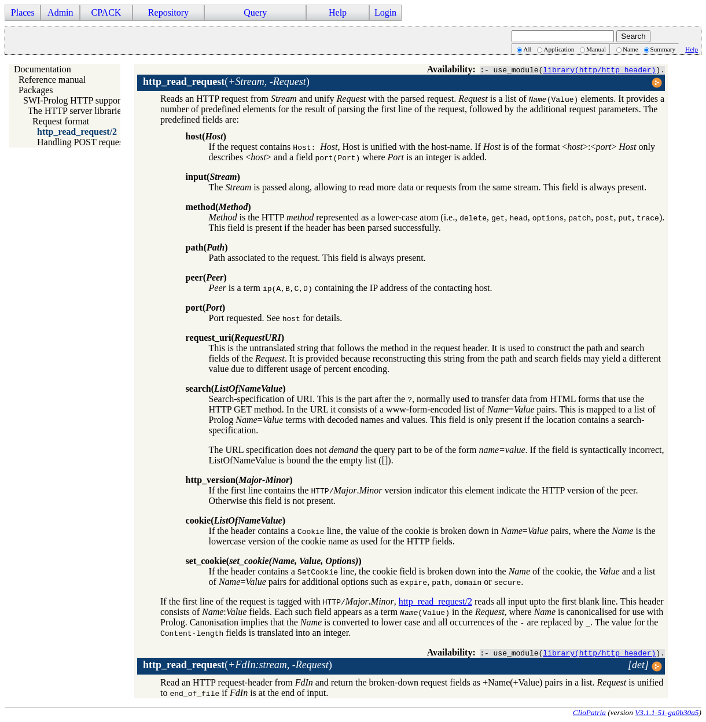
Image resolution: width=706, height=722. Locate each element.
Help (338, 12)
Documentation (42, 69)
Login (385, 12)
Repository (168, 12)
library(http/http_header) (599, 69)
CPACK (106, 12)
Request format (60, 121)
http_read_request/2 (77, 132)
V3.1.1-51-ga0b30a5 (666, 712)
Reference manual (52, 79)
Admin (60, 12)
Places (23, 12)
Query (255, 12)
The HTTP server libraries (76, 111)
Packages (36, 90)
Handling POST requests (83, 142)
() (226, 81)
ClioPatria (589, 712)
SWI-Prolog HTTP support (73, 100)
